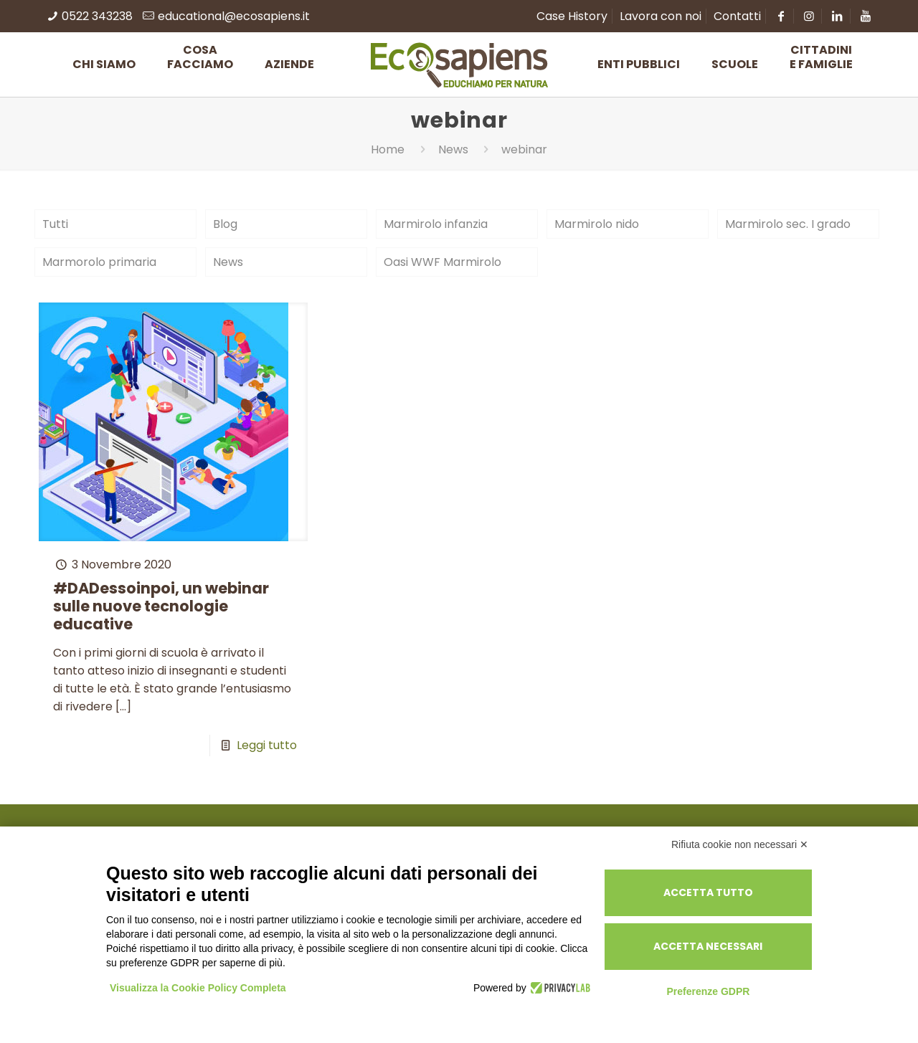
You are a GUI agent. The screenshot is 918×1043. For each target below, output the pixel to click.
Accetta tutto (708, 892)
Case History (571, 16)
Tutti (55, 224)
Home (387, 149)
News (453, 149)
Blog (225, 224)
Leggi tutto (267, 745)
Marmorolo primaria (99, 262)
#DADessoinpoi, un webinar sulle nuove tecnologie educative (161, 606)
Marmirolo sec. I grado (788, 224)
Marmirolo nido (596, 224)
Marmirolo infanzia (436, 224)
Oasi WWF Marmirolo (442, 262)
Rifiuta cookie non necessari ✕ (739, 844)
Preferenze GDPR (707, 991)
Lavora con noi (660, 16)
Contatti (737, 16)
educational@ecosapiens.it (234, 16)
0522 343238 (97, 16)
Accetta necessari (707, 946)
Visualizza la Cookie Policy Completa (198, 988)
